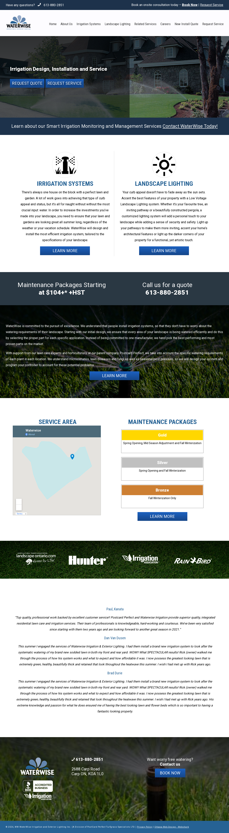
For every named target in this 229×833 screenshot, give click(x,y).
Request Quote (27, 83)
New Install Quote (186, 24)
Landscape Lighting (117, 24)
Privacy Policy (144, 827)
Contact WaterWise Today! (190, 126)
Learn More (65, 250)
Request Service (211, 5)
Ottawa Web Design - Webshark (171, 827)
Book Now (170, 773)
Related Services (145, 24)
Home (53, 24)
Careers (165, 24)
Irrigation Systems (89, 24)
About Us (67, 24)
